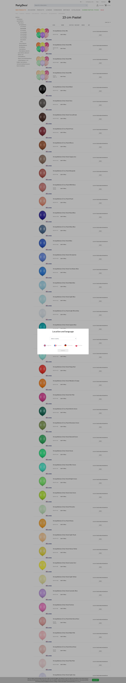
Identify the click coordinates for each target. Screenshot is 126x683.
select (63, 350)
